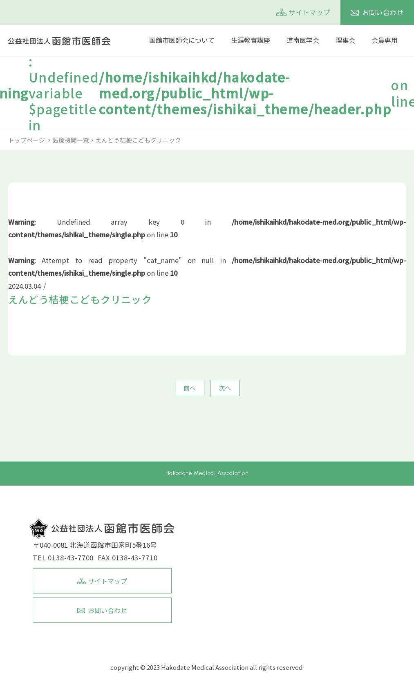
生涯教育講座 (250, 40)
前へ (190, 388)
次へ (225, 388)
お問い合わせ (383, 12)
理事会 (345, 40)
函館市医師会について (182, 40)
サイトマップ (309, 12)
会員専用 (384, 40)
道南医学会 (302, 40)
